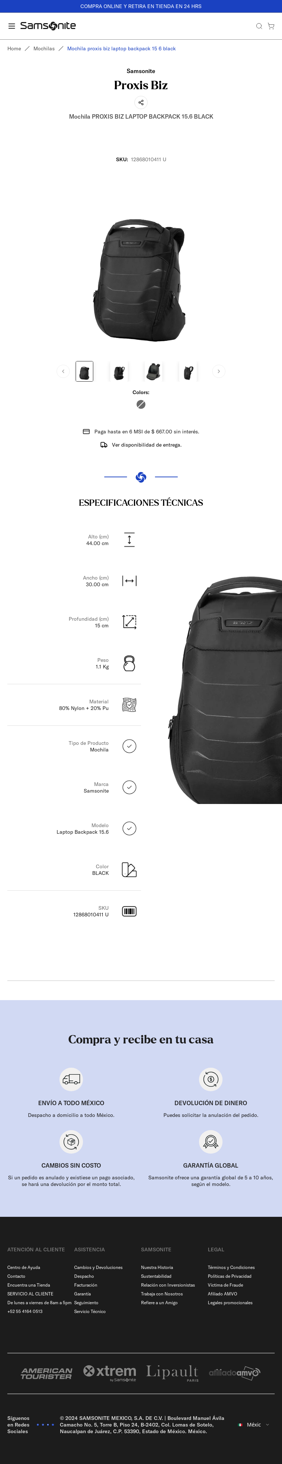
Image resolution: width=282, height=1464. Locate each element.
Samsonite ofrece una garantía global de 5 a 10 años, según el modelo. (210, 1180)
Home (14, 48)
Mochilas (44, 48)
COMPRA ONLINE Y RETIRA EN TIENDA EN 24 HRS (141, 6)
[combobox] (254, 1424)
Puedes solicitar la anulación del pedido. (210, 1115)
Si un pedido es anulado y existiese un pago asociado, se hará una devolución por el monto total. (71, 1180)
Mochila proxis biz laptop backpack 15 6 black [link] (121, 48)
